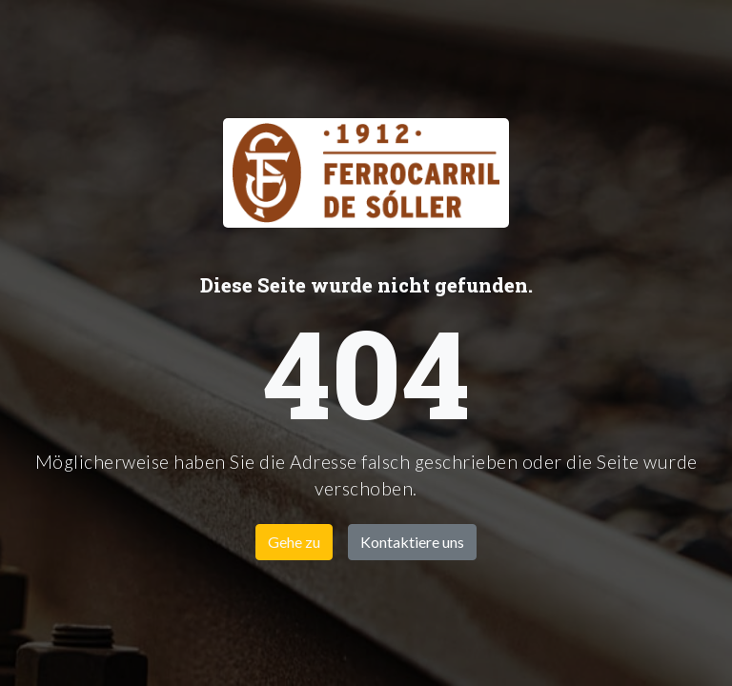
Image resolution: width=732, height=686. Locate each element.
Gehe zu (294, 542)
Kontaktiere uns (412, 542)
